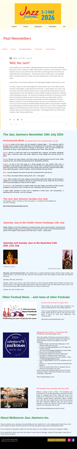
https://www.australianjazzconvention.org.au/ (50, 408)
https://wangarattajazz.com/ (45, 377)
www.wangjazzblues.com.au (50, 358)
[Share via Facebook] (10, 119)
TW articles (38, 49)
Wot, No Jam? (19, 63)
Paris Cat (62, 344)
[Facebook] (72, 440)
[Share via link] (21, 119)
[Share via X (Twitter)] (14, 119)
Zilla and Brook (52, 347)
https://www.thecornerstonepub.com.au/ (15, 206)
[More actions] (67, 58)
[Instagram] (69, 440)
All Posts (5, 49)
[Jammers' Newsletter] (56, 440)
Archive (13, 49)
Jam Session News (25, 49)
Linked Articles (50, 49)
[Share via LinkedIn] (18, 119)
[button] (14, 27)
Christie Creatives (55, 350)
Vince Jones (48, 360)
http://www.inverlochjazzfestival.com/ (52, 319)
